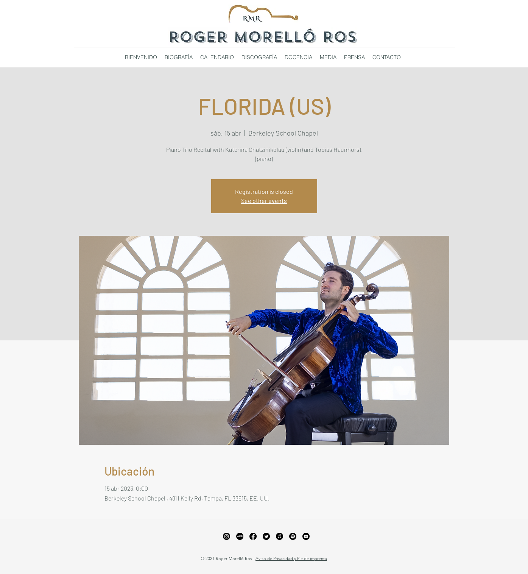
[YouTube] (306, 536)
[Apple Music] (279, 536)
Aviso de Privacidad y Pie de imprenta (291, 558)
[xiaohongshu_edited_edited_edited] (239, 536)
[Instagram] (226, 536)
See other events (264, 200)
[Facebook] (253, 536)
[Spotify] (292, 536)
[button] (259, 57)
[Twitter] (266, 536)
